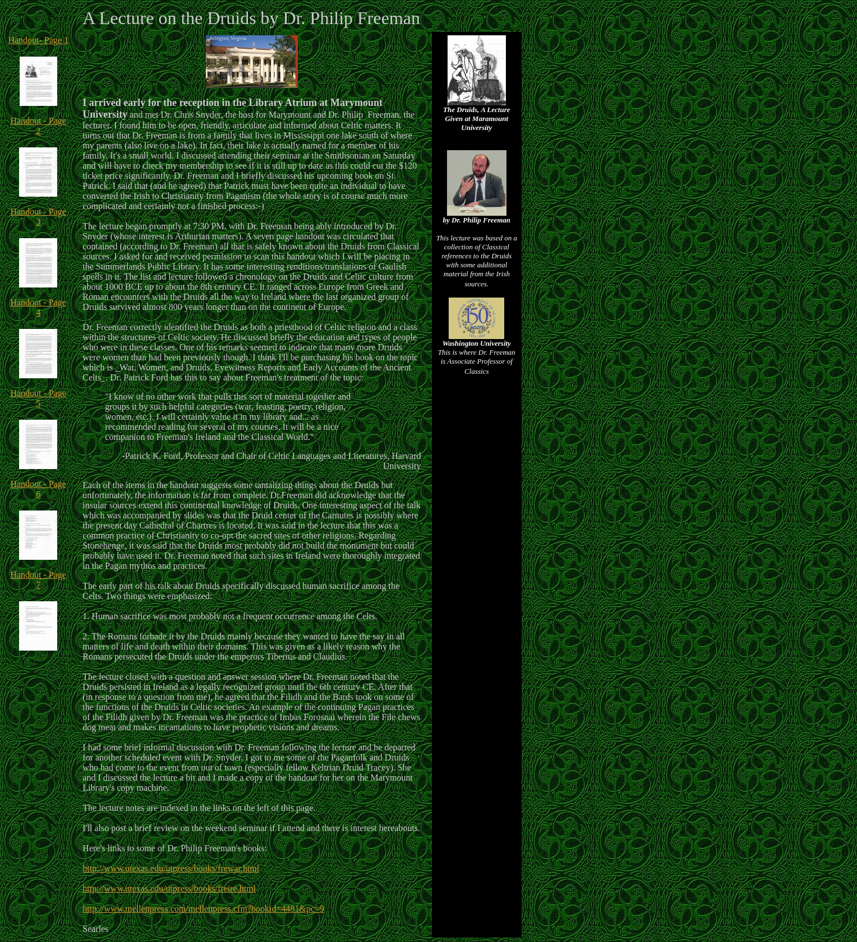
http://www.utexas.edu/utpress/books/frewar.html (170, 868)
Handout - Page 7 (38, 580)
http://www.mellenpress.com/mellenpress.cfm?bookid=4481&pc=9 (203, 908)
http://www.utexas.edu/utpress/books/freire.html (169, 888)
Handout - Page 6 (38, 489)
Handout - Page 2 (38, 126)
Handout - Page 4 (38, 307)
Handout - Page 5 (38, 398)
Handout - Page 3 (38, 216)
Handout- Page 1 (38, 40)
